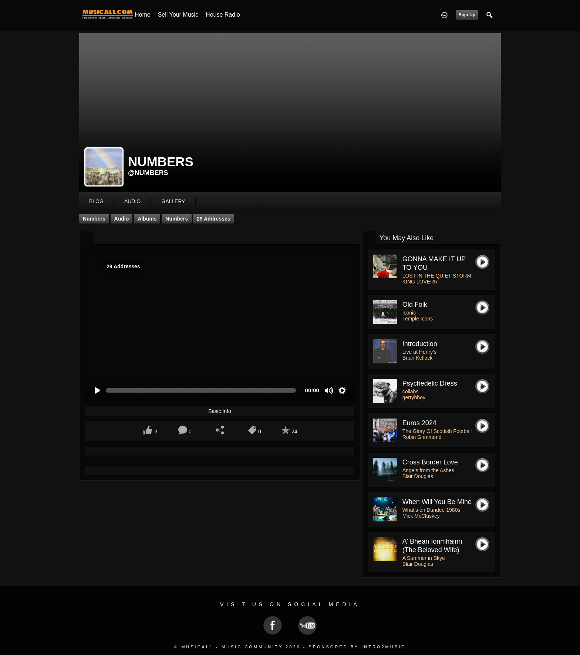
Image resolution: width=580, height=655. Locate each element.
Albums (147, 219)
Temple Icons (417, 319)
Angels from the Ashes (428, 470)
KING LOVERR (420, 282)
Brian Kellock (417, 358)
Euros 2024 (419, 423)
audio (132, 201)
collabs (410, 391)
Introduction (419, 343)
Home (143, 14)
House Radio (223, 14)
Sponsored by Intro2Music (357, 647)
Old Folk (414, 304)
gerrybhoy (413, 397)
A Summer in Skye (423, 558)
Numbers (94, 219)
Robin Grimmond (422, 437)
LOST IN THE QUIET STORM (436, 276)
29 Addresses (213, 219)
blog (96, 201)
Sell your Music (178, 14)
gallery (173, 201)
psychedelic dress (429, 383)
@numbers (148, 173)
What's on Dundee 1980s (431, 510)
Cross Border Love (430, 462)
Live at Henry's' (420, 352)
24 (294, 431)
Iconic (409, 313)
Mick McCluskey (421, 516)
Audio (121, 219)
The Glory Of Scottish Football (437, 431)
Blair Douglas (417, 476)
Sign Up (467, 14)
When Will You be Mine (437, 501)
